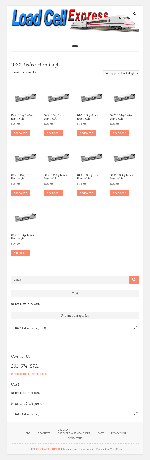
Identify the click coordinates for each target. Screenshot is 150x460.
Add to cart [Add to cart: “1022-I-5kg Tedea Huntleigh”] (53, 132)
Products (44, 433)
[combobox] (75, 326)
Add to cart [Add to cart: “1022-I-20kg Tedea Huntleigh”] (53, 193)
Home (27, 433)
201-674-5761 (25, 366)
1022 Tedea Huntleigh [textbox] (74, 414)
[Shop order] (121, 73)
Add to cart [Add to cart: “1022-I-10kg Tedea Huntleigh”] (119, 132)
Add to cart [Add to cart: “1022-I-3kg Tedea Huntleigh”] (20, 132)
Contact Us (75, 438)
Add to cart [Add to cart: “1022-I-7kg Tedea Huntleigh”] (86, 132)
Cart (101, 433)
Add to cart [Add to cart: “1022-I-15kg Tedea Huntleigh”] (20, 193)
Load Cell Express (48, 449)
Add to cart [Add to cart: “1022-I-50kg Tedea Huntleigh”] (20, 252)
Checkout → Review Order (74, 433)
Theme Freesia (85, 449)
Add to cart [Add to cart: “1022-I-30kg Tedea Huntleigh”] (86, 193)
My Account (118, 433)
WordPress (116, 449)
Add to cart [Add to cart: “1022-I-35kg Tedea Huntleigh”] (119, 193)
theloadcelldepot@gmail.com (29, 373)
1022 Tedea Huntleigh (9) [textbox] (74, 328)
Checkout (64, 429)
